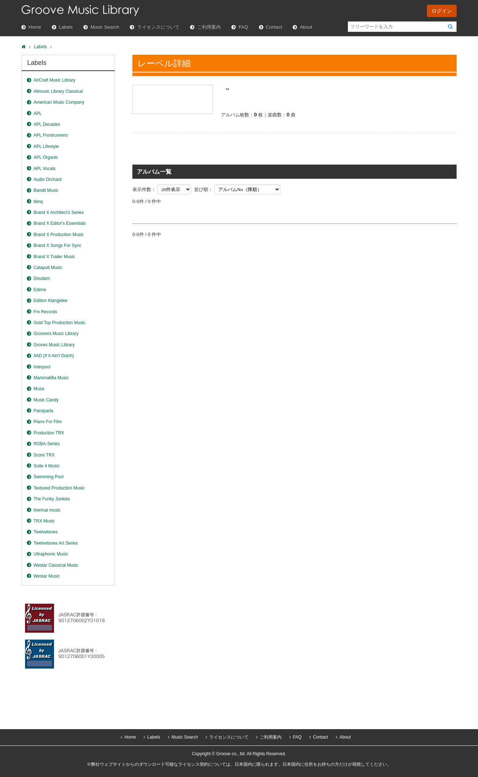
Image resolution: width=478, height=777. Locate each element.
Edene (39, 289)
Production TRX (48, 432)
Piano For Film (47, 421)
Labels (66, 27)
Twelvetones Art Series (55, 543)
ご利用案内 (209, 27)
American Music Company (58, 102)
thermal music (47, 510)
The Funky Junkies (51, 498)
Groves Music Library (53, 344)
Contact (274, 27)
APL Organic (45, 157)
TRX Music (44, 521)
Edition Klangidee (50, 300)
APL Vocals (44, 168)
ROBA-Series (46, 443)
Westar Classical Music (55, 565)
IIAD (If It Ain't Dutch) (53, 355)
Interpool (41, 366)
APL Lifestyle (46, 146)
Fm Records (45, 311)
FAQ (243, 27)
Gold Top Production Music (59, 322)
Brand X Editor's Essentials (59, 223)
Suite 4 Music (46, 465)
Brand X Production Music (58, 234)
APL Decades (46, 124)
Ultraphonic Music (50, 554)
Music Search (105, 27)
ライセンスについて (158, 27)
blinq (37, 201)
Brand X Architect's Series (58, 212)
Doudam (41, 278)
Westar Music (46, 576)
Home (35, 27)
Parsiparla (43, 410)
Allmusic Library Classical (58, 91)
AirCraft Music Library (54, 80)
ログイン (442, 11)
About (306, 27)
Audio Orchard (47, 179)
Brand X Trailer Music (54, 256)
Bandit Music (45, 190)
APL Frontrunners (50, 135)
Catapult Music (47, 267)
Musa (38, 388)
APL (37, 113)
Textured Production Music (59, 488)
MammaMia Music (51, 377)
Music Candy (45, 399)
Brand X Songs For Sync (57, 245)
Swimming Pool (48, 476)
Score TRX (43, 455)
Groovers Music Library (55, 333)
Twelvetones (45, 531)
